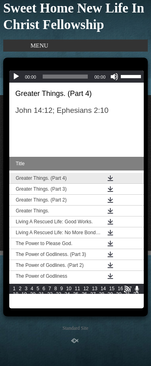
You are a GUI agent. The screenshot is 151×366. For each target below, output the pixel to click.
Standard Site (75, 328)
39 (67, 300)
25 (76, 294)
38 (58, 300)
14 (103, 288)
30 (118, 294)
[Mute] (114, 77)
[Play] (16, 77)
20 (32, 294)
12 (86, 288)
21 (41, 294)
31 (127, 294)
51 (41, 305)
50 (32, 305)
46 (127, 300)
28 (101, 294)
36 (41, 300)
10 (68, 288)
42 (92, 300)
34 (24, 300)
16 (120, 288)
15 (111, 288)
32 (136, 294)
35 (32, 300)
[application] (76, 77)
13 (94, 288)
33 (15, 300)
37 (49, 300)
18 (15, 294)
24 (67, 294)
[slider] (65, 77)
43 (101, 300)
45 (118, 300)
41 (84, 300)
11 (77, 288)
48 (15, 305)
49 (24, 305)
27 (92, 294)
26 (84, 294)
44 (110, 300)
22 (49, 294)
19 (24, 294)
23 (58, 294)
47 (136, 300)
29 (110, 294)
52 (49, 305)
